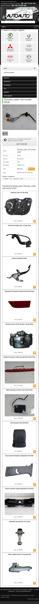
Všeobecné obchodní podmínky (20, 595)
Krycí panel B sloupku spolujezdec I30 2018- (19, 455)
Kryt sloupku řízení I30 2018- (19, 423)
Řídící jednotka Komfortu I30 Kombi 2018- (19, 390)
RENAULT (7, 81)
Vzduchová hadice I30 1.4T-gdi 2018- (19, 225)
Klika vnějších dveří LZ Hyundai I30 (19, 554)
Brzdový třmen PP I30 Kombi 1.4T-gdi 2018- (19, 324)
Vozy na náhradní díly (23, 591)
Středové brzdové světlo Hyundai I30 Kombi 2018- (20, 357)
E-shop (36, 589)
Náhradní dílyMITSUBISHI (10, 47)
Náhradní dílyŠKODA (10, 37)
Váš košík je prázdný (9, 72)
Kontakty (12, 591)
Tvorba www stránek (32, 599)
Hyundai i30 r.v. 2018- (18, 178)
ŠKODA (6, 78)
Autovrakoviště (6, 589)
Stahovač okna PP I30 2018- (19, 192)
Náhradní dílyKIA (10, 58)
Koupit (31, 168)
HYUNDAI (7, 85)
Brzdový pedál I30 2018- (19, 258)
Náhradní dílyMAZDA (29, 58)
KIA (5, 89)
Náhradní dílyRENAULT (29, 37)
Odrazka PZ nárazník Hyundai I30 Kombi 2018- (19, 291)
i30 (11, 178)
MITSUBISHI (8, 96)
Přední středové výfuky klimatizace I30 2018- (19, 488)
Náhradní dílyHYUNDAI (29, 47)
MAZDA (6, 92)
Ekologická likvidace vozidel (22, 589)
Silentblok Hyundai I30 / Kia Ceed (19, 521)
